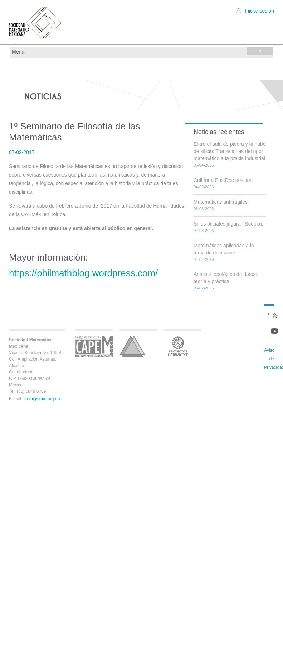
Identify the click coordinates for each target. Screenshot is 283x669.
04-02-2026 (204, 259)
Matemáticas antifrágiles (221, 202)
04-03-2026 (204, 187)
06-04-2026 (204, 165)
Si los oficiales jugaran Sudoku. (228, 224)
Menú (142, 51)
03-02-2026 (204, 288)
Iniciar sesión (259, 11)
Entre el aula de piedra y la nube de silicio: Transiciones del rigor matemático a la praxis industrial (230, 151)
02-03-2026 (204, 230)
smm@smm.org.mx (42, 398)
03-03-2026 (204, 209)
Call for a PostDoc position (223, 180)
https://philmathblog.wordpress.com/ (83, 273)
